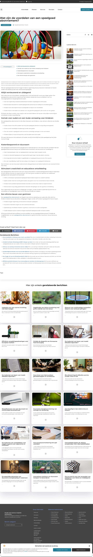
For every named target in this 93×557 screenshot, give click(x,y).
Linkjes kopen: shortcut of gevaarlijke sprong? (37, 536)
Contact (60, 13)
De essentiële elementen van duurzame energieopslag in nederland (14, 480)
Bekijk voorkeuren (81, 549)
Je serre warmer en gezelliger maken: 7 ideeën (83, 64)
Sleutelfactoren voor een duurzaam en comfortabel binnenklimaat (15, 413)
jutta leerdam (82, 519)
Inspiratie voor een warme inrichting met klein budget (82, 53)
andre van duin (82, 523)
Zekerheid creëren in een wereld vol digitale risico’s (82, 69)
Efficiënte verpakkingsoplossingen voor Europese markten (15, 345)
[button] (89, 546)
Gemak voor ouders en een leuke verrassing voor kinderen (33, 72)
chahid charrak (55, 521)
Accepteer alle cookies (62, 549)
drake (66, 519)
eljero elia (67, 521)
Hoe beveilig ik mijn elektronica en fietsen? (76, 413)
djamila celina (82, 515)
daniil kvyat (54, 523)
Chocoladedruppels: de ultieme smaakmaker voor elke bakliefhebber (77, 447)
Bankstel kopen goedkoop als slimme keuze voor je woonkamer (83, 85)
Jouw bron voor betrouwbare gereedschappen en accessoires (43, 379)
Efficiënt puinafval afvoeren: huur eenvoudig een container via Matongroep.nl (24, 264)
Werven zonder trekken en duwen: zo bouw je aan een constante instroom (83, 96)
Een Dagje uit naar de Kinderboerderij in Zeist (15, 260)
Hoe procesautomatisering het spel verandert (45, 447)
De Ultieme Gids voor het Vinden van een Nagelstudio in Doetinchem (82, 122)
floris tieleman (54, 515)
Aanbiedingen (6, 28)
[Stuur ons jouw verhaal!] (80, 142)
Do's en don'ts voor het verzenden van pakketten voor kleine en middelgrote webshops (77, 481)
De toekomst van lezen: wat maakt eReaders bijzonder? (76, 345)
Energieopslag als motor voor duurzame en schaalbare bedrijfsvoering (81, 80)
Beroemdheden (37, 524)
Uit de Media (24, 13)
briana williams (69, 515)
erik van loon (54, 525)
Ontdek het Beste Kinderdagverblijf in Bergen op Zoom (18, 245)
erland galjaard (68, 523)
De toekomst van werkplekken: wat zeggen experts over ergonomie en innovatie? (14, 448)
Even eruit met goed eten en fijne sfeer (83, 89)
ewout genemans (55, 526)
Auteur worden (37, 531)
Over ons (42, 13)
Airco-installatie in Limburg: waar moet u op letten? (17, 241)
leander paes (82, 526)
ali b (80, 521)
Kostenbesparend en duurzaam (26, 74)
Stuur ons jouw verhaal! (80, 146)
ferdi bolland (54, 519)
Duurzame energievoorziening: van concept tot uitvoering (45, 413)
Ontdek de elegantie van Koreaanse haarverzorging (45, 345)
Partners (34, 13)
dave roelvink (68, 517)
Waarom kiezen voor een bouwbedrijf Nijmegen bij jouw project (83, 112)
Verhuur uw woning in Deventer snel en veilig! (15, 250)
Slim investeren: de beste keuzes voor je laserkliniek (83, 74)
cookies (25, 551)
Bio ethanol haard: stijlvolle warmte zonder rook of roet (77, 379)
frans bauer (81, 517)
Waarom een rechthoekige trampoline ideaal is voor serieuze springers (83, 117)
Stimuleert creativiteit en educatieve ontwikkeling (31, 76)
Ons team (51, 13)
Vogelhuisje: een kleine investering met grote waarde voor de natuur (83, 106)
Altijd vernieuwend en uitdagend (26, 70)
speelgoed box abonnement (11, 200)
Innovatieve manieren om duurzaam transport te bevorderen (45, 480)
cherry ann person (83, 525)
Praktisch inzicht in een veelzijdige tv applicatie (83, 101)
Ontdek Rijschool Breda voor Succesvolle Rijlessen (16, 255)
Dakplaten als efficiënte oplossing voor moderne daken (83, 58)
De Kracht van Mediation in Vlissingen (83, 127)
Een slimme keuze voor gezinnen (26, 79)
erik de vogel (54, 517)
